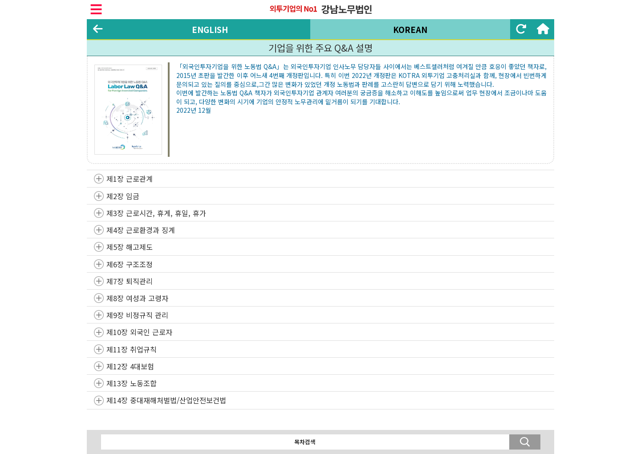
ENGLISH (210, 29)
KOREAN (410, 29)
